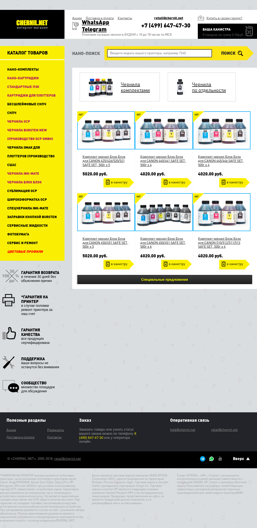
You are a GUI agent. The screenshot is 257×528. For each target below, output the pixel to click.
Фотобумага (18, 234)
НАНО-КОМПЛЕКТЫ (23, 69)
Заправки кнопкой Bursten (32, 216)
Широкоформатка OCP (27, 199)
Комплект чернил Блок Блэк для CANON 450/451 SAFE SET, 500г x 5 (105, 242)
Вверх (241, 458)
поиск (232, 53)
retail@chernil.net (168, 18)
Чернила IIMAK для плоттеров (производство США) (31, 156)
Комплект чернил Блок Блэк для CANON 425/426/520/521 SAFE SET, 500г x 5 (104, 160)
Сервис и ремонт (22, 243)
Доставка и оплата (100, 18)
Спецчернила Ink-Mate (27, 208)
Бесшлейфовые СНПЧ (26, 104)
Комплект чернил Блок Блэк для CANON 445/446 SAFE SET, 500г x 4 (221, 160)
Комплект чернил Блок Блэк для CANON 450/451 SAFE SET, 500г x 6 (163, 242)
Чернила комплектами (135, 87)
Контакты (125, 18)
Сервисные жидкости (27, 225)
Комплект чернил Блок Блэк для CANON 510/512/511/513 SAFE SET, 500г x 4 (219, 242)
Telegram (94, 29)
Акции (77, 18)
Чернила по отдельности (209, 87)
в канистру (119, 182)
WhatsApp (95, 22)
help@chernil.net (182, 429)
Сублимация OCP (22, 190)
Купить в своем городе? (224, 18)
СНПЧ (11, 112)
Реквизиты (55, 430)
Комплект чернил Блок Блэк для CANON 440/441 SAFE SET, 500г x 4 (163, 160)
